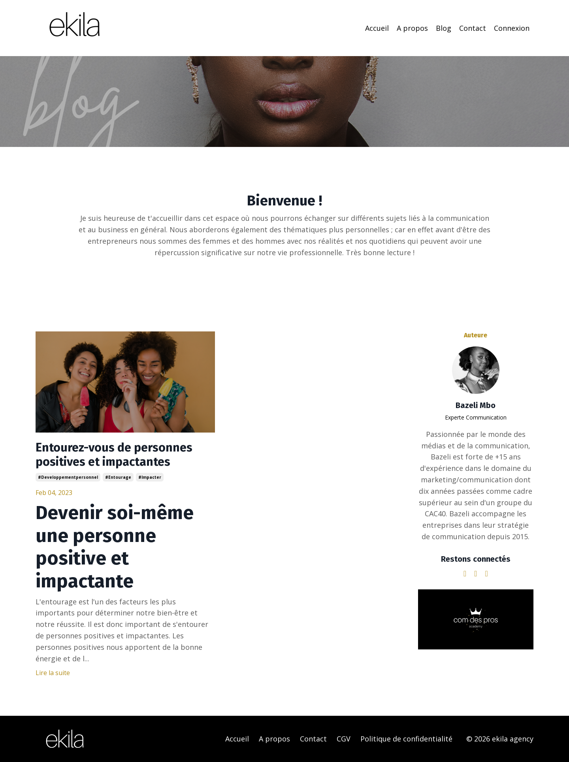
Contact (472, 28)
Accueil (377, 28)
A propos (412, 28)
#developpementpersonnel (68, 477)
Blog (443, 28)
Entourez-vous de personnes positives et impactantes (114, 454)
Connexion (511, 28)
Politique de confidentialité (406, 738)
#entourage (118, 477)
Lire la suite (53, 672)
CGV (343, 738)
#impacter (149, 477)
